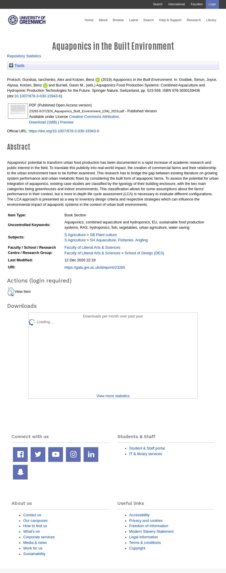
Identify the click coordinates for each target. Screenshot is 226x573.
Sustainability (34, 554)
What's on (31, 531)
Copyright (137, 548)
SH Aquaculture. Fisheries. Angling (119, 240)
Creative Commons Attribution (94, 116)
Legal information (143, 537)
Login (212, 4)
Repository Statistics (24, 56)
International (176, 4)
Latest (133, 20)
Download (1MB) (43, 122)
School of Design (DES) (144, 253)
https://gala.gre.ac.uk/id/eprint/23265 (94, 267)
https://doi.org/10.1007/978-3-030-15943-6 (64, 131)
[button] (10, 292)
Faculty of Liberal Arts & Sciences (92, 247)
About (103, 20)
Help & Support (170, 20)
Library (211, 20)
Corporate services (39, 537)
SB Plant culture (103, 235)
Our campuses (35, 520)
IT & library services (145, 454)
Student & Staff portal (147, 448)
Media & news (35, 542)
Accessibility (139, 515)
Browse (118, 20)
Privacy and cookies (145, 520)
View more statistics (113, 396)
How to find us (35, 526)
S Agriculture (75, 235)
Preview (66, 122)
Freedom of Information (148, 526)
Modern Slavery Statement (151, 531)
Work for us (32, 548)
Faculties (197, 4)
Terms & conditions (145, 542)
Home (89, 20)
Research (194, 20)
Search (157, 4)
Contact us (32, 515)
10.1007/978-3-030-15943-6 (37, 96)
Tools (16, 65)
